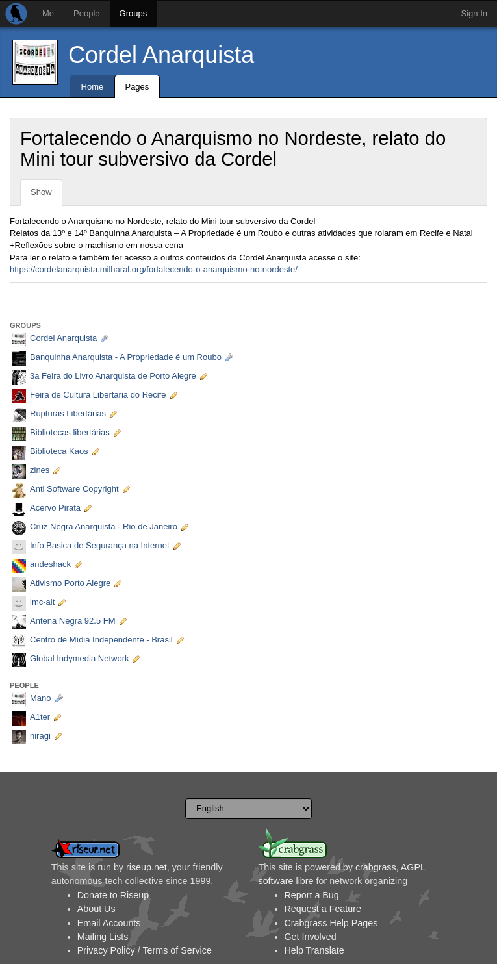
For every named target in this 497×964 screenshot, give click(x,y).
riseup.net (146, 867)
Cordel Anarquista (161, 55)
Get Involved (311, 937)
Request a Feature (323, 909)
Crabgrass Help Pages (331, 923)
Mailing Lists (103, 937)
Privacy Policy (106, 950)
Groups (133, 13)
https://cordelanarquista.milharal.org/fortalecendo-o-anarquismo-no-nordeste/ (154, 269)
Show (41, 192)
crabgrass (375, 867)
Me (48, 13)
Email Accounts (109, 923)
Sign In (474, 13)
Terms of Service (176, 950)
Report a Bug (312, 895)
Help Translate (314, 950)
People (86, 13)
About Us (96, 909)
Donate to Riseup (113, 895)
